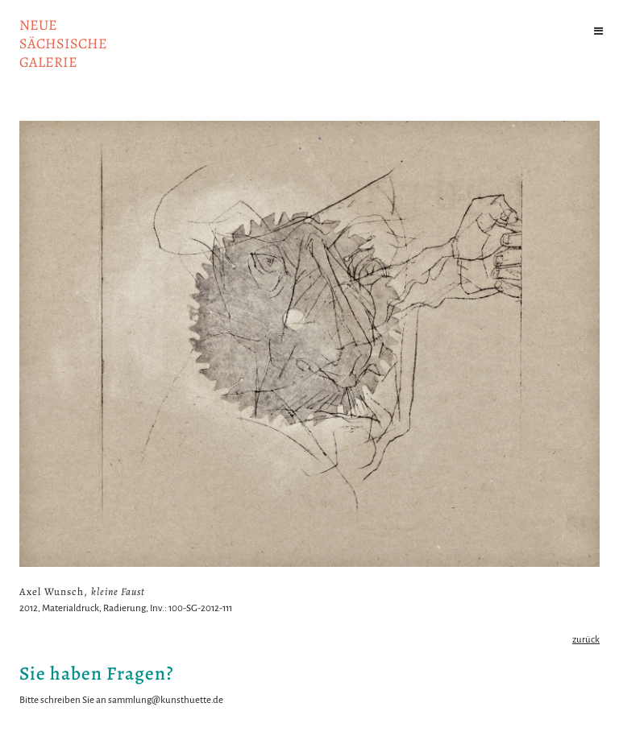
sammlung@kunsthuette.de (165, 700)
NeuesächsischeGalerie (63, 43)
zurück (586, 640)
